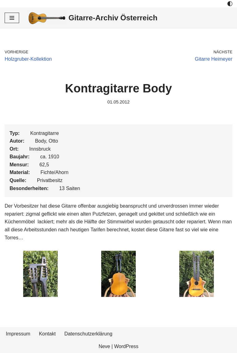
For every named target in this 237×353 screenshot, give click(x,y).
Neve (104, 346)
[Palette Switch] (229, 3)
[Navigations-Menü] (12, 18)
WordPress (126, 346)
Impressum (18, 333)
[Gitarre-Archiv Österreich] (92, 18)
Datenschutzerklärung (88, 333)
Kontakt (47, 333)
